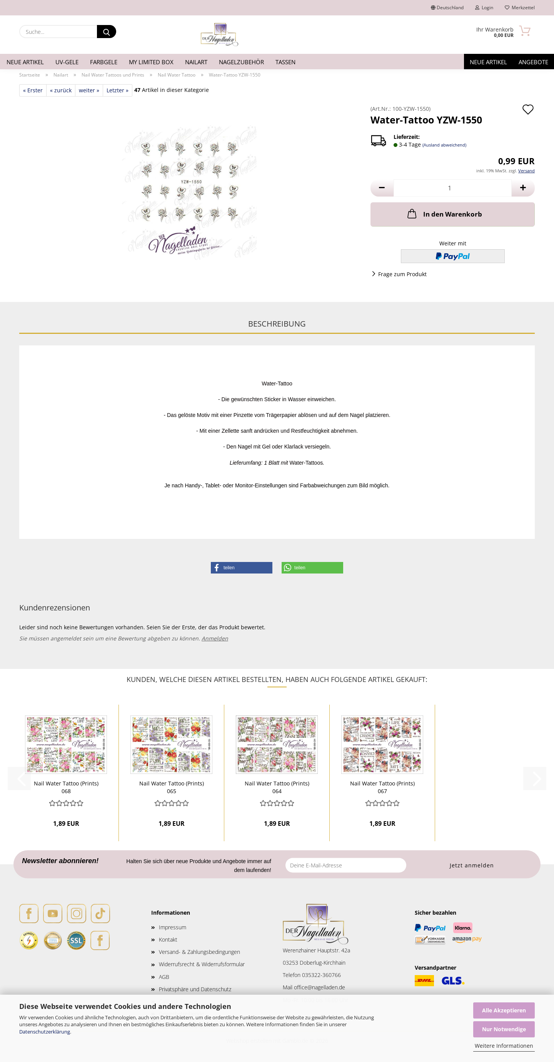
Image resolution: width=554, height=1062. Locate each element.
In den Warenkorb (444, 213)
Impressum (172, 927)
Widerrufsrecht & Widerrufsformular (202, 964)
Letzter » (117, 90)
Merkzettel (520, 7)
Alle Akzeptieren (504, 1010)
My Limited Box (151, 62)
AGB (164, 976)
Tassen (285, 62)
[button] (382, 188)
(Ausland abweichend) (444, 145)
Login (484, 7)
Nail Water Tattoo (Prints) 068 (66, 786)
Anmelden (215, 638)
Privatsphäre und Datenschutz (195, 989)
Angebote (533, 62)
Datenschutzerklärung (44, 1031)
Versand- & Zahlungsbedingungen (199, 951)
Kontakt (168, 939)
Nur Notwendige (504, 1029)
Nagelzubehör (241, 62)
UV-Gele (66, 62)
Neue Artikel (25, 62)
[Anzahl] (453, 188)
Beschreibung (277, 323)
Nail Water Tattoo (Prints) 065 (171, 786)
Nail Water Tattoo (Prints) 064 (277, 786)
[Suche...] (106, 31)
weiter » (89, 90)
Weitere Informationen (504, 1045)
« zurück (61, 90)
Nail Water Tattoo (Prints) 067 (382, 786)
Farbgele (103, 62)
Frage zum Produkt (402, 274)
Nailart (196, 62)
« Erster (33, 90)
